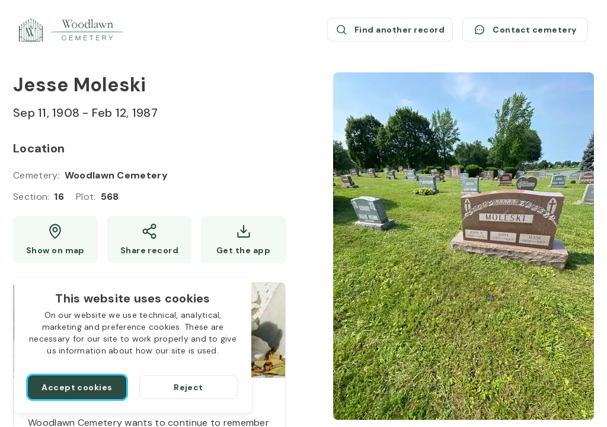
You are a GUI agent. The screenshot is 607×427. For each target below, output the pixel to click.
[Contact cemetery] (525, 30)
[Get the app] (243, 239)
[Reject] (188, 387)
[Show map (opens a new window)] (55, 239)
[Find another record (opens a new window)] (390, 30)
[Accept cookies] (77, 387)
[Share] (149, 239)
